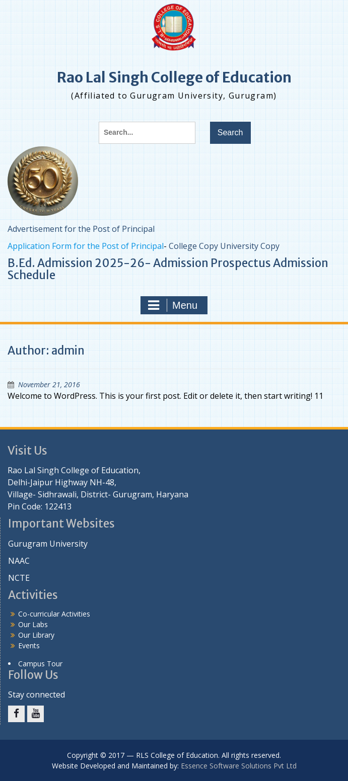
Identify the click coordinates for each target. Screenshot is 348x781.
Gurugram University (48, 543)
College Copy (193, 245)
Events (29, 645)
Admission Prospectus (212, 263)
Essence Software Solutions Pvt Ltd (239, 765)
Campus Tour (40, 663)
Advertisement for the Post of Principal (81, 228)
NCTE (19, 577)
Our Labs (33, 624)
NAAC (19, 560)
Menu (172, 305)
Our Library (36, 635)
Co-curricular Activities (54, 614)
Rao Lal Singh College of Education (174, 77)
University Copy (250, 245)
